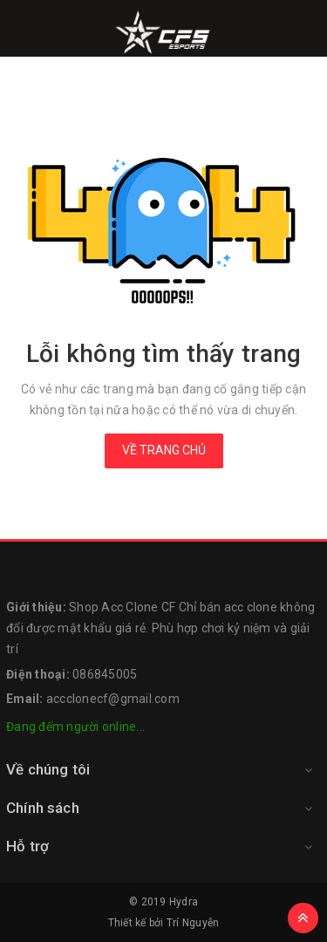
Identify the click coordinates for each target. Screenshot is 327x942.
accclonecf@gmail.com (113, 699)
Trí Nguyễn (193, 923)
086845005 (104, 674)
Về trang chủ (164, 450)
